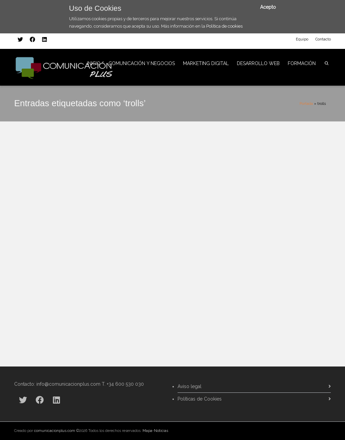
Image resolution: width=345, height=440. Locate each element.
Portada (306, 103)
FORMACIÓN (302, 63)
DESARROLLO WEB (258, 63)
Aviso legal (189, 386)
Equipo (302, 39)
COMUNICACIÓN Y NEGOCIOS (141, 63)
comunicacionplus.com (54, 431)
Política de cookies (224, 26)
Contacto (323, 39)
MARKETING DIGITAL (206, 63)
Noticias (161, 431)
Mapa (147, 431)
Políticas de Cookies (200, 399)
